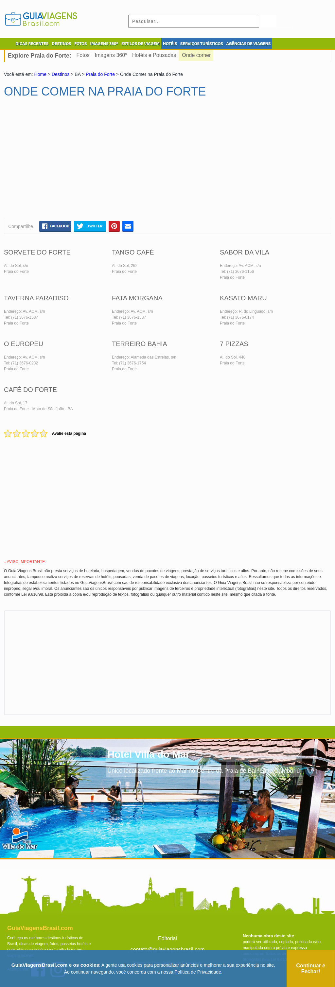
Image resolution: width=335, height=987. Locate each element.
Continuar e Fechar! (310, 968)
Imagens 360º (111, 55)
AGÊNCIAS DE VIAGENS (248, 43)
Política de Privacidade (198, 972)
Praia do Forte (100, 74)
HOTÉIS (170, 43)
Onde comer (196, 55)
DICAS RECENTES (31, 43)
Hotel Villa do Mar (148, 754)
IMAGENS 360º (104, 43)
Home (40, 74)
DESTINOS (61, 43)
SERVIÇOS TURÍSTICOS (201, 43)
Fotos (83, 55)
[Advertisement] (67, 160)
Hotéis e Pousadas (154, 55)
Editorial (167, 938)
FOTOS (80, 43)
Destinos (60, 74)
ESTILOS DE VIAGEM (140, 43)
